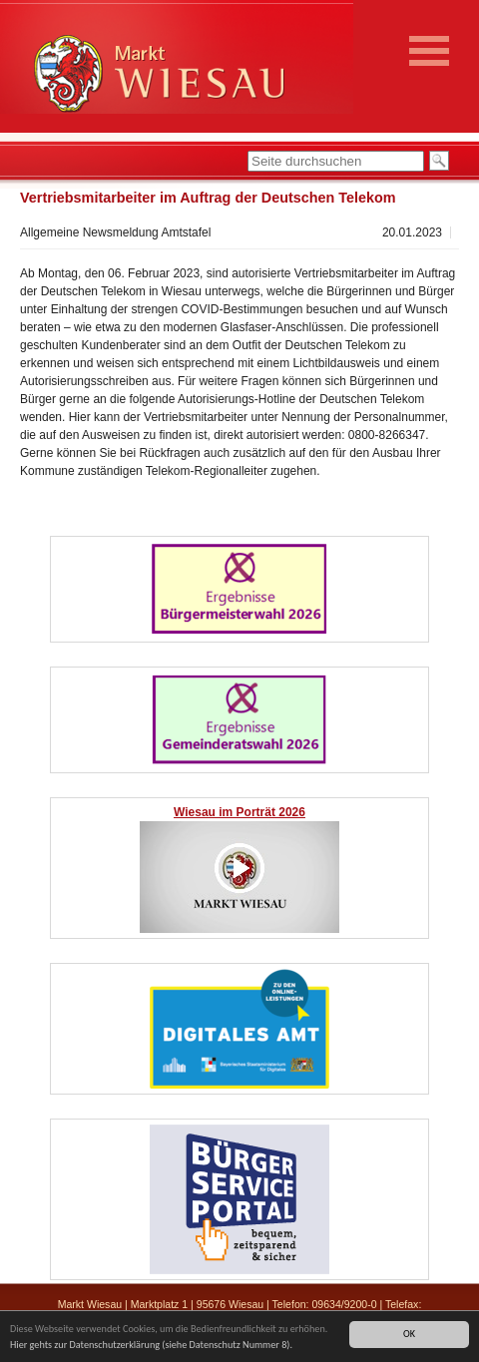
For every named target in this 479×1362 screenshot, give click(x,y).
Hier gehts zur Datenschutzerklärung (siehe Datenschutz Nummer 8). (151, 1345)
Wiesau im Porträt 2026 (239, 812)
